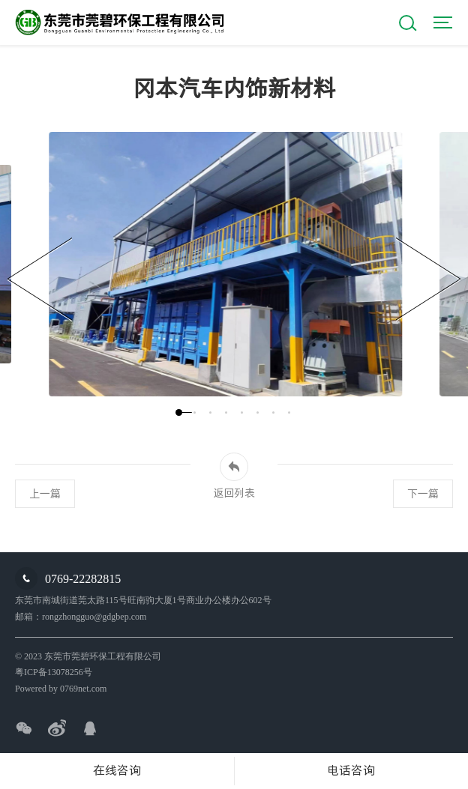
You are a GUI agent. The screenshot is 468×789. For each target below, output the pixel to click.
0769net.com (83, 688)
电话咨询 (351, 770)
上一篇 (45, 494)
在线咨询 (117, 770)
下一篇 (423, 494)
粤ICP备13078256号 (53, 672)
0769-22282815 (83, 578)
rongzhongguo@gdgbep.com (94, 616)
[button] (179, 412)
